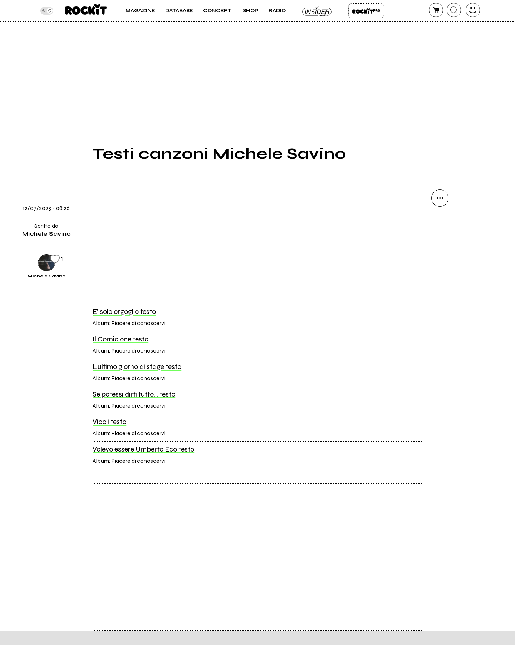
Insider (317, 11)
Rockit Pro (366, 10)
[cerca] (454, 10)
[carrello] (436, 10)
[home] (86, 10)
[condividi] (439, 198)
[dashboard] (473, 10)
